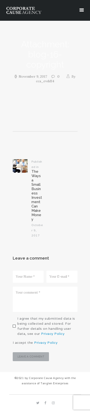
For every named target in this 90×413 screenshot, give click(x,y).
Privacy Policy (52, 333)
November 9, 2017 (33, 76)
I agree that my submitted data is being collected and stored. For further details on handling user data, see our (46, 326)
